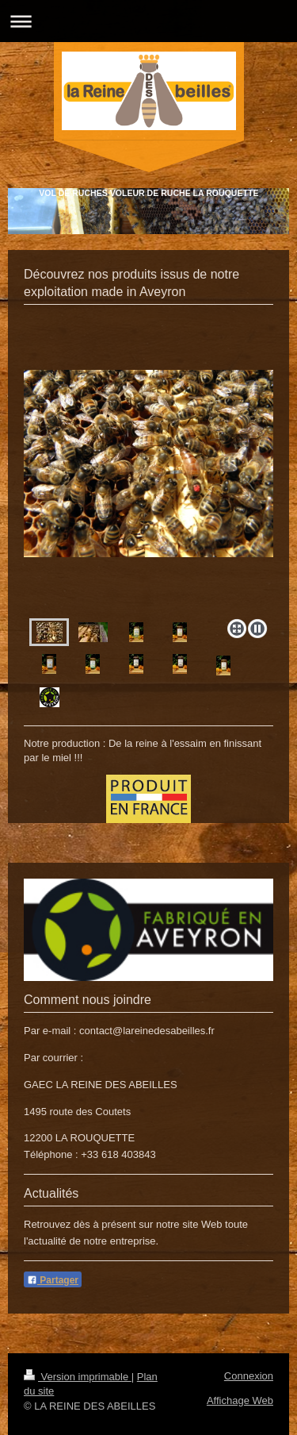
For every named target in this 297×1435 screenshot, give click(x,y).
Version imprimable (77, 1377)
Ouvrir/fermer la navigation (148, 21)
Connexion (248, 1376)
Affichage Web (240, 1400)
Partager (52, 1280)
